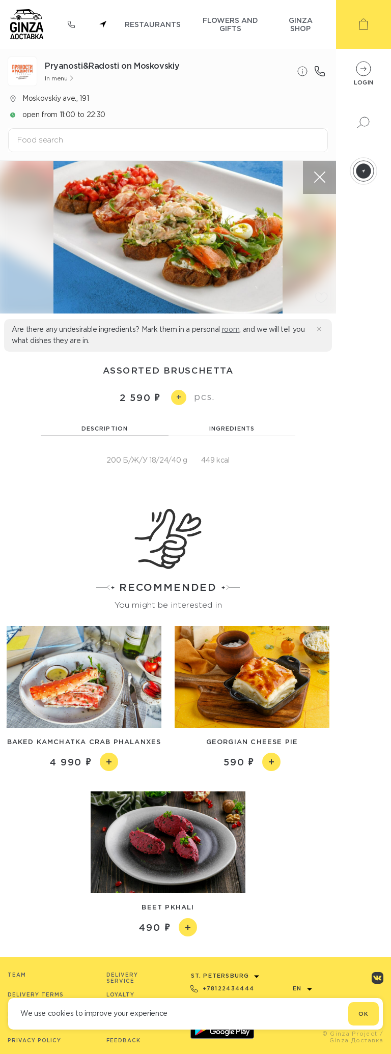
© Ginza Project (350, 1034)
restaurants (153, 24)
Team (17, 975)
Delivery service (122, 978)
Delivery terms (36, 995)
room (231, 329)
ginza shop (301, 24)
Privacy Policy (34, 1040)
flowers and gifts (230, 24)
